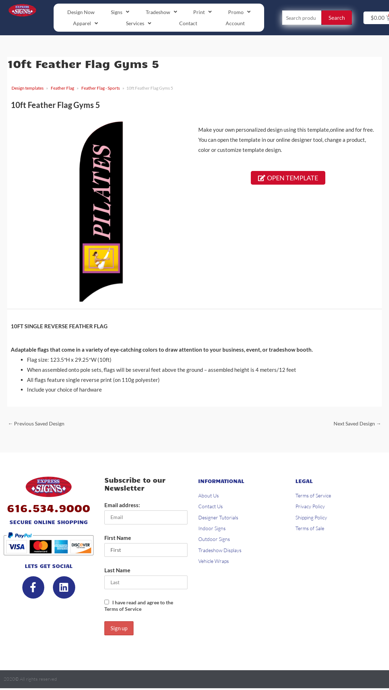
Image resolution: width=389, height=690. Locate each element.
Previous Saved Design (38, 424)
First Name (117, 539)
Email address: (122, 506)
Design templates (28, 88)
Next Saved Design (355, 424)
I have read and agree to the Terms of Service (142, 607)
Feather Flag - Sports (100, 88)
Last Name (117, 572)
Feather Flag (62, 88)
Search (337, 18)
